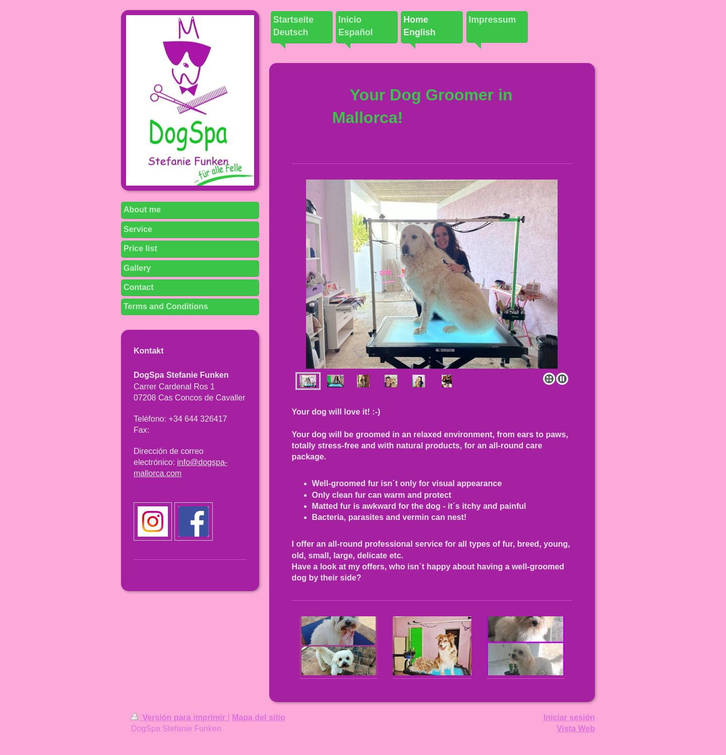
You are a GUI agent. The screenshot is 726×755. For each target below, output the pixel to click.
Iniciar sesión (569, 717)
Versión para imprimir (179, 717)
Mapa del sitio (258, 717)
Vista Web (576, 728)
